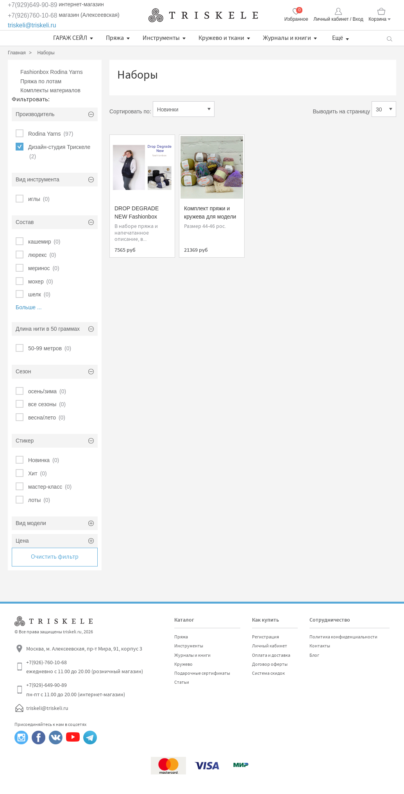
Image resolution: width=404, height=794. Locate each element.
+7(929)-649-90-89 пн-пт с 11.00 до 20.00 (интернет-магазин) (75, 689)
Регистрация (265, 637)
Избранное (296, 19)
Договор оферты (270, 664)
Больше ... (29, 307)
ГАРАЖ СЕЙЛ (70, 38)
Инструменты (161, 38)
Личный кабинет (269, 646)
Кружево (183, 664)
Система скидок (268, 673)
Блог (314, 655)
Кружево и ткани (221, 38)
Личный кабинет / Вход (338, 19)
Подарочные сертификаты (202, 673)
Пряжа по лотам (40, 81)
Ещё (337, 38)
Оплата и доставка (271, 655)
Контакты (319, 646)
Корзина (377, 19)
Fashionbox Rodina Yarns (51, 72)
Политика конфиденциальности (343, 637)
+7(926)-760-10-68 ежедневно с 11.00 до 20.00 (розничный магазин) (84, 667)
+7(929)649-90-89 (32, 5)
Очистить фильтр (55, 557)
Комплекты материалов (50, 90)
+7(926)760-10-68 (32, 15)
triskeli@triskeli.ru (32, 25)
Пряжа (115, 38)
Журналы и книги (287, 38)
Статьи (181, 682)
